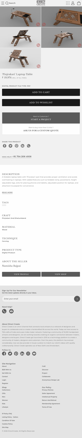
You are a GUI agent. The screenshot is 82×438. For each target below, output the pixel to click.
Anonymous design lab (50, 380)
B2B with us (6, 370)
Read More (7, 192)
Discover (45, 370)
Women (5, 400)
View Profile (21, 274)
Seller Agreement (48, 393)
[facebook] (4, 145)
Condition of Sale (8, 420)
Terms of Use (47, 407)
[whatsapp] (28, 145)
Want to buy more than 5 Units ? (41, 129)
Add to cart (41, 92)
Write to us (11, 310)
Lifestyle (5, 407)
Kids (3, 404)
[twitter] (10, 145)
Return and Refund (49, 400)
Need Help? (16, 156)
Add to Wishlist (41, 102)
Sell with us (6, 373)
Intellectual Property (49, 397)
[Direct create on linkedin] (22, 353)
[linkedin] (22, 145)
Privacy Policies (47, 390)
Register (5, 383)
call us (4, 310)
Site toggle (2, 3)
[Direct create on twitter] (10, 353)
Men (3, 397)
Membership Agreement (51, 404)
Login (4, 380)
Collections (6, 390)
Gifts (3, 393)
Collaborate (46, 376)
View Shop (60, 274)
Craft (44, 366)
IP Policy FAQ (7, 414)
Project (44, 373)
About (4, 366)
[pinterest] (16, 145)
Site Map (5, 427)
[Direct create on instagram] (28, 353)
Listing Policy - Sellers (10, 417)
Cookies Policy (7, 424)
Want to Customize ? (41, 118)
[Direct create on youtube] (34, 353)
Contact (5, 376)
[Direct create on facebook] (4, 353)
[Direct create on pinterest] (16, 353)
